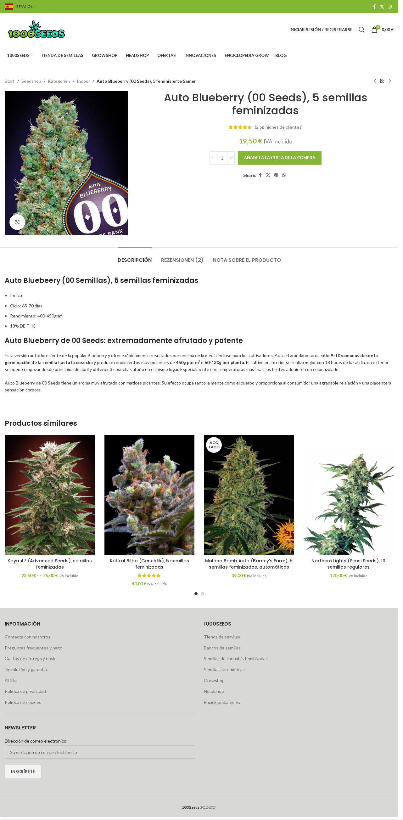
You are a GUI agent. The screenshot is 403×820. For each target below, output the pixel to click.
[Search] (361, 29)
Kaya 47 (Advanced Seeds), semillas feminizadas (50, 564)
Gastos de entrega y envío (31, 658)
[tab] (135, 257)
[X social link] (382, 7)
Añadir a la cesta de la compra (279, 157)
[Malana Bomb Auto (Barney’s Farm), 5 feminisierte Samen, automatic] (249, 495)
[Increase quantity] (231, 158)
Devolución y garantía (26, 669)
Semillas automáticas (224, 669)
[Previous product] (374, 81)
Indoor (83, 81)
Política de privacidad (25, 691)
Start (10, 81)
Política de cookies (23, 702)
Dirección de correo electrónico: (36, 741)
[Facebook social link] (374, 7)
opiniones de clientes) (279, 127)
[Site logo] (44, 29)
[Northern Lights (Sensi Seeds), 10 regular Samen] (349, 495)
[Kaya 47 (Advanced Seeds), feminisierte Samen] (50, 495)
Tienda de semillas (222, 636)
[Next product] (390, 81)
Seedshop (31, 81)
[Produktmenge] (222, 158)
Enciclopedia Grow (222, 702)
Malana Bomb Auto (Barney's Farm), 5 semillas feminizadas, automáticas (249, 564)
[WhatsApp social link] (284, 175)
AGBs (10, 680)
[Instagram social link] (390, 7)
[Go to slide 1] (196, 593)
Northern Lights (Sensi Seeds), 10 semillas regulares (348, 564)
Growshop (214, 680)
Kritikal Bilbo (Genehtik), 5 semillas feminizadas (149, 564)
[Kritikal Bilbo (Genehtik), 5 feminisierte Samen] (149, 495)
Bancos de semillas (222, 647)
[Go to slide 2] (202, 593)
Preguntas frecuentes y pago (33, 647)
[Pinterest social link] (276, 175)
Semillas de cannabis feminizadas (236, 658)
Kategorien (59, 81)
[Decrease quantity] (213, 158)
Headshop (214, 691)
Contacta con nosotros (27, 636)
